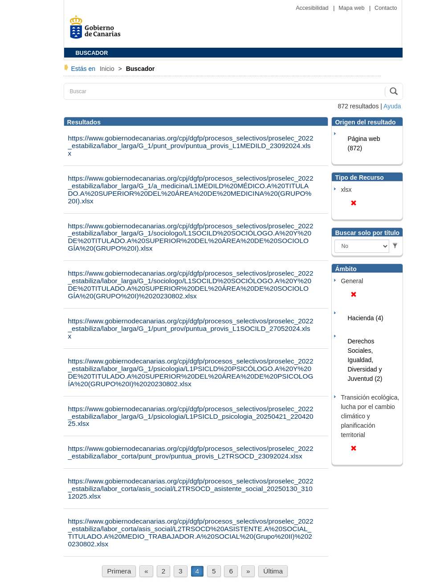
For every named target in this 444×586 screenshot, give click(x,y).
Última (273, 571)
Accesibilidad (313, 8)
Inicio (108, 68)
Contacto (386, 8)
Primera (119, 571)
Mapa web (352, 8)
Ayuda (392, 106)
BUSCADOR (92, 53)
